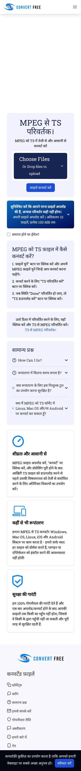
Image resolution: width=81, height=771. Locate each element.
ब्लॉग (12, 693)
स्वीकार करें (64, 763)
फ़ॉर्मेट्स (14, 685)
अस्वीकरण (16, 728)
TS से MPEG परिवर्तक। (40, 329)
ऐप (11, 745)
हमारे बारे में (17, 737)
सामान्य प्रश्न (17, 702)
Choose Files (34, 166)
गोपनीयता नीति (19, 719)
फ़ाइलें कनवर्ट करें (40, 187)
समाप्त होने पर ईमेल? (25, 234)
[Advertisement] (40, 57)
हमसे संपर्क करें (19, 711)
